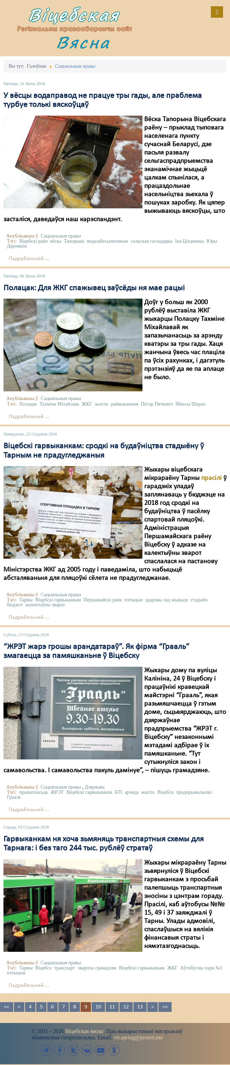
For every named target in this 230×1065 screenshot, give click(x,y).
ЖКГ (87, 404)
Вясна (83, 42)
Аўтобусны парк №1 (201, 968)
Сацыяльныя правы (61, 236)
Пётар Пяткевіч (157, 404)
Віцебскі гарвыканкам (58, 599)
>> (165, 1007)
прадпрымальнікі (194, 792)
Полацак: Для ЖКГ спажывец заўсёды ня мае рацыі (94, 288)
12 (126, 1007)
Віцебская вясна (84, 1031)
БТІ (118, 792)
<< (6, 1007)
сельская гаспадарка (152, 241)
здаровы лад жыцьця (166, 599)
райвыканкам (124, 404)
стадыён (198, 599)
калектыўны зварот (45, 604)
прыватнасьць (33, 792)
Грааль (14, 797)
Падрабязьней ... (29, 258)
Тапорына (74, 241)
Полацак (28, 404)
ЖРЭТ (57, 792)
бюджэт (15, 604)
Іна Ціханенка (189, 241)
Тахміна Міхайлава (59, 404)
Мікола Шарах (190, 404)
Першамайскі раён (102, 599)
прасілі (211, 478)
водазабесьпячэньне (107, 241)
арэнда (132, 792)
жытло (101, 404)
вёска (55, 241)
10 (98, 1007)
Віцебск (165, 792)
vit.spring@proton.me (138, 1037)
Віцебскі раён (33, 241)
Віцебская (74, 14)
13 (140, 1007)
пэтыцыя (133, 599)
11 (112, 1007)
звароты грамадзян (96, 968)
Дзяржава (95, 787)
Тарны (26, 599)
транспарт (64, 968)
